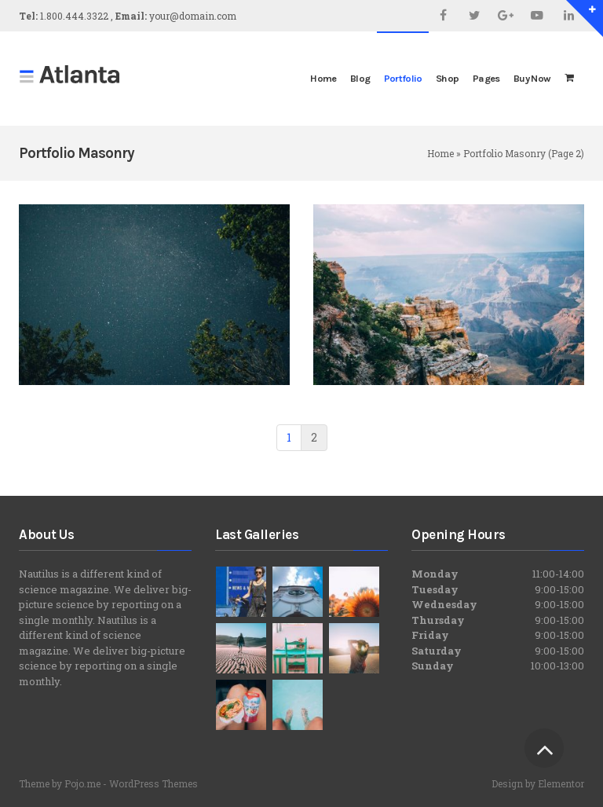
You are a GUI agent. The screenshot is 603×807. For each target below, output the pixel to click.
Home (440, 153)
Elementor (561, 783)
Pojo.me (82, 783)
